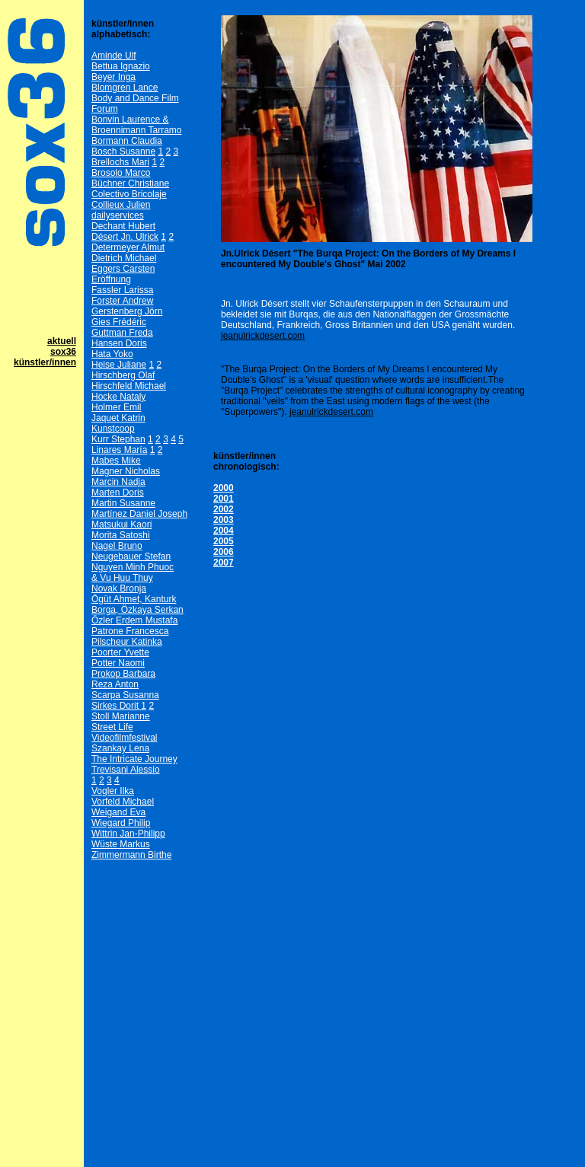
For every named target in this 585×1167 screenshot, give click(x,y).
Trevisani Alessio (125, 769)
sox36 (63, 351)
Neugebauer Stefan (131, 556)
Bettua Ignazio (120, 66)
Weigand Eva (118, 812)
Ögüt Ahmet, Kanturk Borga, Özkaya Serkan (137, 604)
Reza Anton (115, 684)
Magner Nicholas (125, 471)
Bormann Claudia (126, 141)
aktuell (61, 341)
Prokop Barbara (123, 673)
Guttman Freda (122, 332)
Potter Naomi (118, 663)
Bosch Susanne (123, 151)
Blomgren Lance (124, 87)
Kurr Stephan (118, 439)
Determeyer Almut (128, 247)
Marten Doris (117, 492)
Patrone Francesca (129, 631)
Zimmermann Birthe (131, 855)
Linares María (119, 450)
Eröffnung (111, 279)
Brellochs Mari (120, 162)
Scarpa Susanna (125, 695)
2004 (223, 530)
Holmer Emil (116, 407)
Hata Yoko (112, 354)
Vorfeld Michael (122, 801)
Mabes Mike (116, 460)
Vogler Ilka (112, 791)
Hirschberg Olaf (123, 375)
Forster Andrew (122, 300)
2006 (223, 552)
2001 (223, 498)
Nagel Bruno (116, 545)
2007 (223, 562)
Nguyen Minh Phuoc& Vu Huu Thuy (132, 572)
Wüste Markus (120, 844)
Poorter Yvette (120, 652)
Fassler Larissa (122, 290)
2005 (223, 541)
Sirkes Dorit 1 (118, 705)
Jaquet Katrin (118, 418)
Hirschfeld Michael (128, 386)
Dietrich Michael (123, 258)
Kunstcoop (113, 428)
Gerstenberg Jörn (126, 311)
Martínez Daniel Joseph (139, 514)
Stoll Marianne (120, 716)
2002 (223, 509)
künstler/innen (45, 362)
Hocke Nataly (118, 396)
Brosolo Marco (120, 172)
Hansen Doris (119, 343)
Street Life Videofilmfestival (124, 732)
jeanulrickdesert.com (263, 335)
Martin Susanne (123, 503)
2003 (223, 520)
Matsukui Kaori (121, 524)
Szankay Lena (120, 748)
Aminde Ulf (113, 55)
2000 (223, 488)
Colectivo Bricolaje (129, 194)
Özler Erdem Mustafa (134, 620)
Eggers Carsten (123, 268)
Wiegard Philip (120, 823)
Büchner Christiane (130, 183)
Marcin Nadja (118, 482)
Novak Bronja (118, 588)
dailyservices (117, 215)
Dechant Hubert (123, 226)
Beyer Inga (113, 77)
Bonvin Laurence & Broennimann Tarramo (136, 125)
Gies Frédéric (118, 322)
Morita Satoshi (120, 535)
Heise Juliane (118, 364)
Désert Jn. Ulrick (124, 236)
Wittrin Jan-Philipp (128, 833)
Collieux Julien (120, 204)
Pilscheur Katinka (126, 641)
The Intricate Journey (134, 759)
